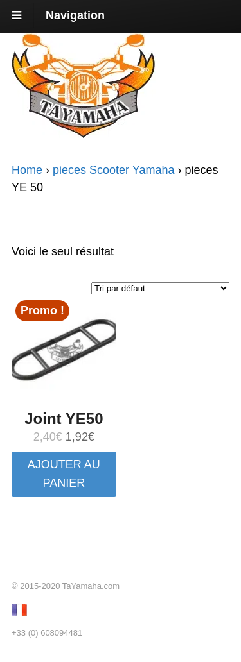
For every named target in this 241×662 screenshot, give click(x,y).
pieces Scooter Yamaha (113, 170)
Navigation (75, 15)
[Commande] (160, 288)
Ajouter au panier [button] (64, 473)
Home (27, 170)
